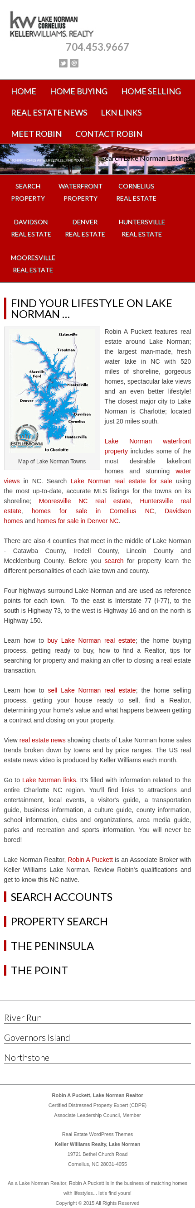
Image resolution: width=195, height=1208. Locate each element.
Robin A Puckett (90, 859)
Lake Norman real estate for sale (121, 481)
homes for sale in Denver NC (78, 521)
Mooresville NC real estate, (85, 501)
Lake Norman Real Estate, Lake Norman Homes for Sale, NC (97, 25)
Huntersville (156, 501)
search (113, 560)
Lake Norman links (49, 780)
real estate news (43, 740)
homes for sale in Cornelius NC (93, 511)
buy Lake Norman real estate (92, 640)
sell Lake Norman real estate (92, 690)
